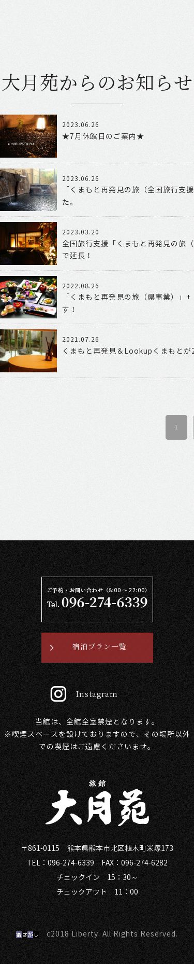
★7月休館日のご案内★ (103, 136)
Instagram (97, 694)
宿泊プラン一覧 (99, 646)
